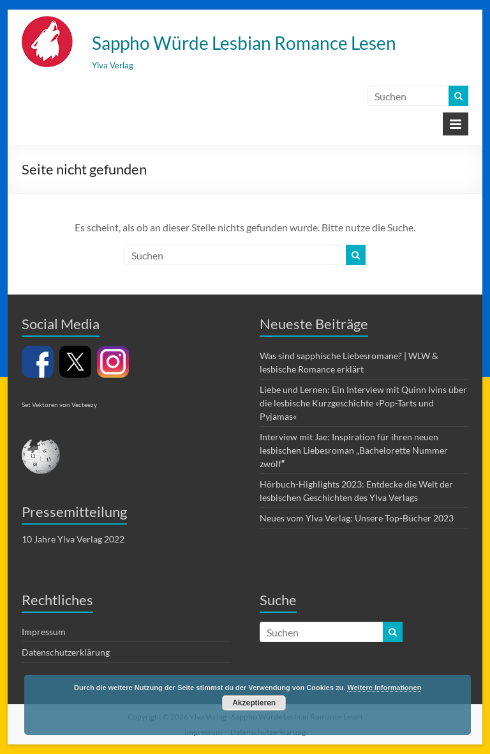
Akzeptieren (254, 702)
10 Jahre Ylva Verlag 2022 (73, 539)
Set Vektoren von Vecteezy (59, 404)
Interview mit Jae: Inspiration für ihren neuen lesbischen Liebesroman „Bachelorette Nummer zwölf (354, 450)
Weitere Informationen (384, 687)
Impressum (44, 631)
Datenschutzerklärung (66, 652)
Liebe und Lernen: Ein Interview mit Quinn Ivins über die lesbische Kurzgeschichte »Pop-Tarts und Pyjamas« (363, 403)
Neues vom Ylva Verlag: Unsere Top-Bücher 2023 (357, 517)
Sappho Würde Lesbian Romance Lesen (244, 43)
